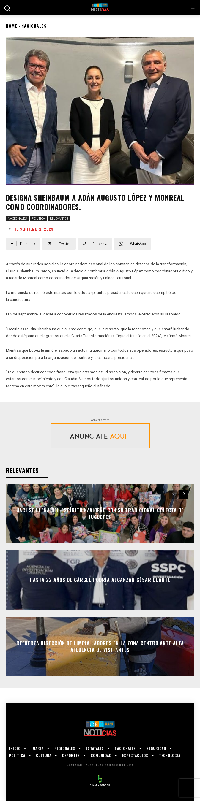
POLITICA (38, 218)
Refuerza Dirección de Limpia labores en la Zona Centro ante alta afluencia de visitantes (100, 646)
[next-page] (183, 494)
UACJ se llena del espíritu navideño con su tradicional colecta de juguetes (100, 513)
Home (11, 26)
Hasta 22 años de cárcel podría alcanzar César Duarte (100, 579)
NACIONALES (34, 26)
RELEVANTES (59, 218)
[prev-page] (173, 494)
